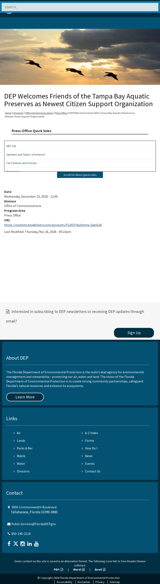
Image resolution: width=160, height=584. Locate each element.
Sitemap (115, 582)
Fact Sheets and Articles (21, 163)
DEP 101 (11, 146)
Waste (19, 456)
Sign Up (134, 332)
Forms (88, 441)
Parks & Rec (23, 448)
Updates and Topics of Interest (25, 154)
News (87, 456)
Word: (79, 569)
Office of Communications (39, 112)
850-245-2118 (21, 534)
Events (88, 464)
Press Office (61, 112)
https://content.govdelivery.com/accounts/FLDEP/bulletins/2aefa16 (53, 225)
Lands (19, 441)
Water (19, 464)
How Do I (89, 448)
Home (8, 112)
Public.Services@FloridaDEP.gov (33, 524)
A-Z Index (90, 433)
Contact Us (91, 471)
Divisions (18, 112)
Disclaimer (84, 582)
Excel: (100, 569)
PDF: (58, 569)
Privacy (100, 582)
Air (17, 433)
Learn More (25, 396)
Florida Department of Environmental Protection (90, 578)
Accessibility (64, 582)
